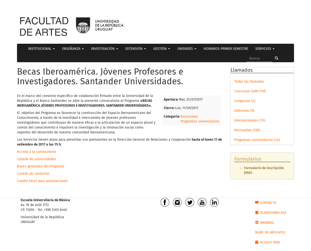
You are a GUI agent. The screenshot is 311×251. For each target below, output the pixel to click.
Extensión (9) (244, 111)
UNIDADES (186, 49)
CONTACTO (265, 202)
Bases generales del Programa (40, 166)
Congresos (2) (244, 101)
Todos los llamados (249, 81)
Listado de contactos (33, 174)
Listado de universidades (36, 159)
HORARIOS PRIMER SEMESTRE (226, 49)
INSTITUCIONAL (41, 49)
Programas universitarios (200, 121)
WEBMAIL (264, 222)
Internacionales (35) (249, 120)
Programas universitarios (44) (257, 140)
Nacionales (189, 116)
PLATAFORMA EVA (270, 212)
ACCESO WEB (267, 242)
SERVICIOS (265, 49)
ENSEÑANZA (73, 49)
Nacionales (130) (247, 130)
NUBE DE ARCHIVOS (270, 232)
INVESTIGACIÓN (104, 49)
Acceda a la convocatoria (36, 152)
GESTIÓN (161, 49)
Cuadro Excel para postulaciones (42, 181)
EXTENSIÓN (135, 49)
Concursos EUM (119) (250, 91)
